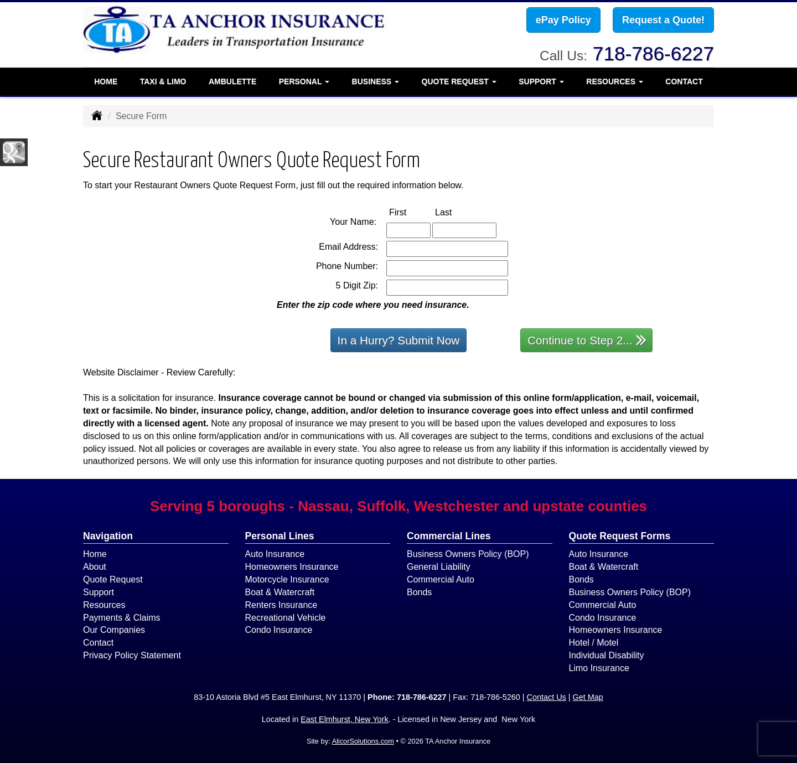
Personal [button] (304, 80)
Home (105, 80)
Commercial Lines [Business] (449, 536)
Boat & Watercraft (280, 592)
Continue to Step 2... (586, 340)
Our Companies (114, 630)
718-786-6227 (653, 52)
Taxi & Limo (163, 80)
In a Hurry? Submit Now (399, 340)
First (409, 212)
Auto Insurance (275, 554)
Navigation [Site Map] (108, 536)
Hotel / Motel (594, 642)
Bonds (419, 592)
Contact (683, 80)
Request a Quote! (663, 20)
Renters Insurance (281, 605)
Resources (104, 605)
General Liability (438, 566)
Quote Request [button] (459, 80)
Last (455, 212)
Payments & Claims (122, 617)
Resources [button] (614, 80)
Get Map (588, 697)
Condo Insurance (279, 630)
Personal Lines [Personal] (279, 536)
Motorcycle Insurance (287, 579)
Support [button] (541, 80)
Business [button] (375, 80)
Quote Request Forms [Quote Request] (620, 536)
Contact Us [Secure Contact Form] (546, 697)
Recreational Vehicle (285, 617)
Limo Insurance (599, 668)
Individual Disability (606, 655)
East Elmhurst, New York (344, 719)
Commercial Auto (440, 579)
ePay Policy (563, 20)
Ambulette (232, 80)
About (94, 566)
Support (98, 592)
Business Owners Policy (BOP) (468, 554)
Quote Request (113, 579)
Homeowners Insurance (292, 566)
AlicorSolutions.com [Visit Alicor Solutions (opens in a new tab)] (363, 741)
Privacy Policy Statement (132, 655)
